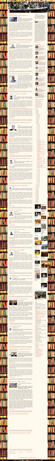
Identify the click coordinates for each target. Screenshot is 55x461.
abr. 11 (38, 172)
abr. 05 (38, 178)
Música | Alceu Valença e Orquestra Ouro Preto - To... (41, 167)
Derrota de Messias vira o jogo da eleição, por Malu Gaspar (42, 56)
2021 (36, 188)
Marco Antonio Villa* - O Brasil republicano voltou (18, 15)
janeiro (37, 186)
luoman (29, 457)
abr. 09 (38, 174)
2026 (36, 110)
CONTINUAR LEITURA (12, 37)
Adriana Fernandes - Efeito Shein (15, 326)
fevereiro (37, 185)
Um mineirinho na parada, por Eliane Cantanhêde (42, 93)
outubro (37, 116)
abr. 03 (38, 180)
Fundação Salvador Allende (38, 351)
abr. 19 (38, 135)
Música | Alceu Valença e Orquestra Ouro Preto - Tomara (19, 432)
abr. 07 (38, 176)
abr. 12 (38, 171)
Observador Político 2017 (38, 102)
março (37, 184)
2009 (36, 201)
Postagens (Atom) (13, 453)
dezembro (37, 114)
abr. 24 (38, 130)
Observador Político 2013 (38, 106)
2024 (36, 112)
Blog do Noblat (37, 352)
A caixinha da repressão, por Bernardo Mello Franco (42, 82)
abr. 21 (38, 133)
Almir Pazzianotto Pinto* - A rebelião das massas (18, 298)
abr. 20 (38, 134)
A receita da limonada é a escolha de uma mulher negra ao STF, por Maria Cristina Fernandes (42, 68)
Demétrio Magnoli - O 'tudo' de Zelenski (16, 249)
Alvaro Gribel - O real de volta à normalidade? (18, 93)
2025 (36, 111)
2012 (36, 198)
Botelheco (36, 347)
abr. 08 (38, 175)
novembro (37, 115)
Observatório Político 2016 (38, 103)
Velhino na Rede (37, 348)
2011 (36, 199)
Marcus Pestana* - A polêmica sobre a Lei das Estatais (19, 73)
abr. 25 (38, 129)
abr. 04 (38, 179)
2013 (36, 197)
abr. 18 (38, 136)
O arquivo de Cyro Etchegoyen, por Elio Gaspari (42, 62)
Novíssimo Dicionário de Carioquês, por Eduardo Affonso (42, 46)
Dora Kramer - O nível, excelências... (16, 210)
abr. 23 (38, 131)
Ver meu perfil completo (37, 42)
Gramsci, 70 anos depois (38, 331)
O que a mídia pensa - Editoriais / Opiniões (17, 381)
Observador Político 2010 (38, 107)
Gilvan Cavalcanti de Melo (42, 21)
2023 (36, 113)
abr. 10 (38, 173)
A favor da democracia (38, 318)
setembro (37, 117)
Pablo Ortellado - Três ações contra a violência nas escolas (20, 158)
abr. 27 (38, 127)
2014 (36, 196)
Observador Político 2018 (38, 101)
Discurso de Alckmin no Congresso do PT (41, 73)
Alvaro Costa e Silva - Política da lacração (17, 229)
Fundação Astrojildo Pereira (38, 349)
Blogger (35, 457)
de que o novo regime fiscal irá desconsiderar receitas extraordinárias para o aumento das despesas (20, 109)
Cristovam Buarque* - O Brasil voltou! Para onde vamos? (20, 42)
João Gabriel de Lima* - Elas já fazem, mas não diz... (40, 157)
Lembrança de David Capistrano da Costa (40, 333)
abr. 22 (38, 132)
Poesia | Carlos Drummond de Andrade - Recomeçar (19, 413)
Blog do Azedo (37, 346)
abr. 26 (38, 128)
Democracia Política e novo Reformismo (25, 3)
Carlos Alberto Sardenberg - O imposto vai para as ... (40, 148)
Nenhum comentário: (23, 39)
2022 (36, 187)
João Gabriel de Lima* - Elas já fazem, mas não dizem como (20, 275)
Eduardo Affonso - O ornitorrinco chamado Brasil (18, 185)
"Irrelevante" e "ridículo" (38, 319)
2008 (36, 202)
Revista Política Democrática (38, 350)
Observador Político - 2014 (38, 105)
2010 (36, 200)
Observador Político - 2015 (38, 104)
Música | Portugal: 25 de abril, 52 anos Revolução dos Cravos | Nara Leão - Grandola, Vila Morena (42, 53)
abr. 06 (38, 177)
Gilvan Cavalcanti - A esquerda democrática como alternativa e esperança (40, 313)
